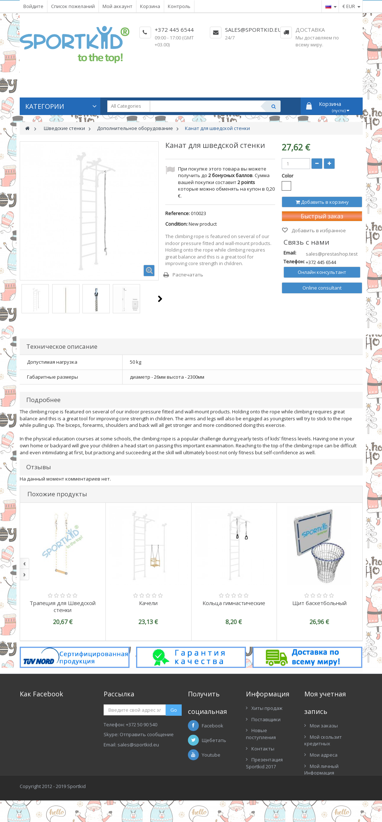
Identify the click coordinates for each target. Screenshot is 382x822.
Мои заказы (324, 725)
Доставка (310, 29)
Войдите (33, 6)
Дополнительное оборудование (135, 128)
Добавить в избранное (318, 230)
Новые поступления (261, 734)
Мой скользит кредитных (323, 740)
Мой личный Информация (321, 769)
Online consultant (322, 287)
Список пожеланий (73, 6)
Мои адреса (323, 755)
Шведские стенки (64, 128)
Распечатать (188, 274)
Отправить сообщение (147, 734)
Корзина (150, 6)
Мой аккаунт (117, 6)
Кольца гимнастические (233, 603)
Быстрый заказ (322, 216)
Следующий (160, 298)
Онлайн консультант (322, 272)
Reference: (177, 213)
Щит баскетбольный (319, 603)
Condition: (176, 224)
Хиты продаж (266, 708)
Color (288, 175)
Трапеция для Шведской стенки (63, 606)
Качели (148, 603)
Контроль (179, 6)
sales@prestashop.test (332, 254)
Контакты (262, 748)
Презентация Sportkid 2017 (264, 763)
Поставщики (266, 719)
